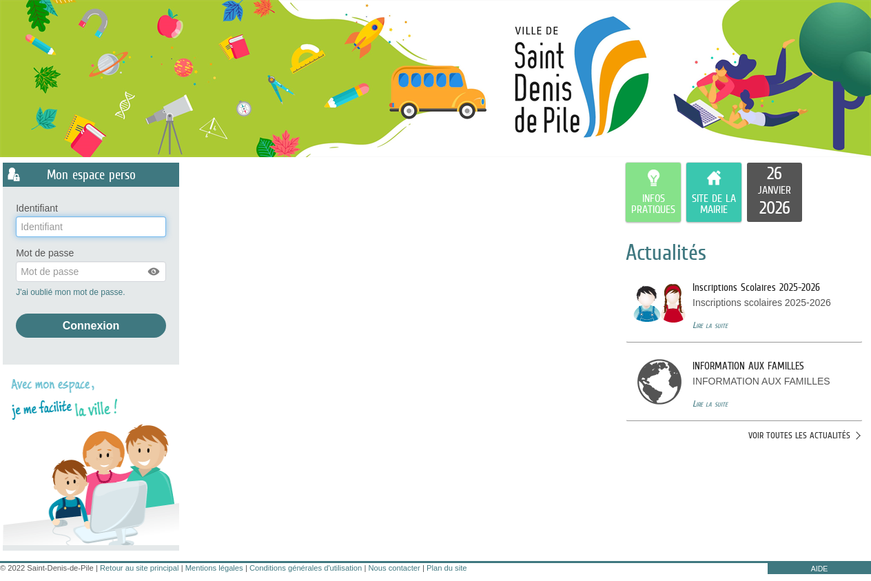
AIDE (819, 568)
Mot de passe (45, 253)
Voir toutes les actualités (799, 435)
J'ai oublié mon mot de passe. (71, 292)
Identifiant (37, 208)
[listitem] (774, 192)
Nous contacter (394, 568)
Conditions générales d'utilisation (305, 568)
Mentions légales (214, 568)
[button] (154, 271)
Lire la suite (710, 325)
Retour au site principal (139, 568)
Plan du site (447, 568)
